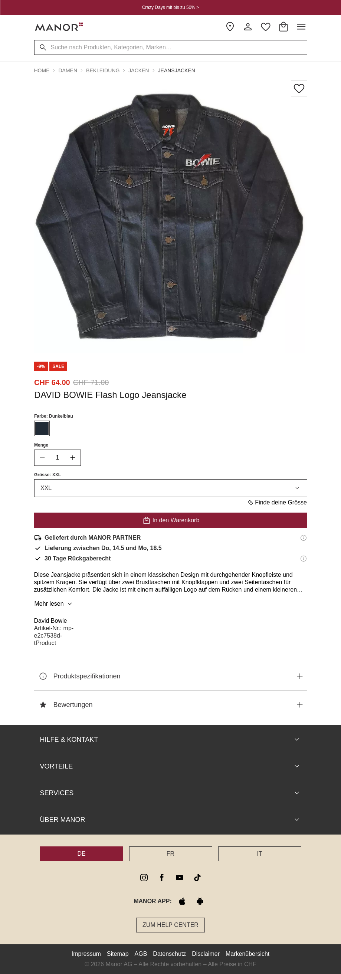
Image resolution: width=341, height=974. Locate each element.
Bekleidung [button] (102, 70)
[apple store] (182, 901)
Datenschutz (169, 954)
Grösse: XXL (47, 474)
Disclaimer (206, 954)
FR (170, 853)
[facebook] (161, 877)
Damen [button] (68, 70)
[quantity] (57, 457)
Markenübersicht (247, 954)
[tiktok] (197, 877)
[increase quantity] (73, 457)
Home (42, 70)
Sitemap (118, 954)
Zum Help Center (170, 925)
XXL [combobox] (170, 488)
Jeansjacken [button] (176, 70)
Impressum (86, 954)
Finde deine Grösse (277, 502)
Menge (41, 445)
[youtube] (179, 877)
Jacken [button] (138, 70)
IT (259, 853)
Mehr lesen (54, 603)
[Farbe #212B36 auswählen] (42, 428)
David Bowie (50, 621)
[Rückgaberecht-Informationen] (303, 558)
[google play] (200, 901)
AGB (141, 954)
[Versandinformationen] (303, 538)
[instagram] (144, 877)
